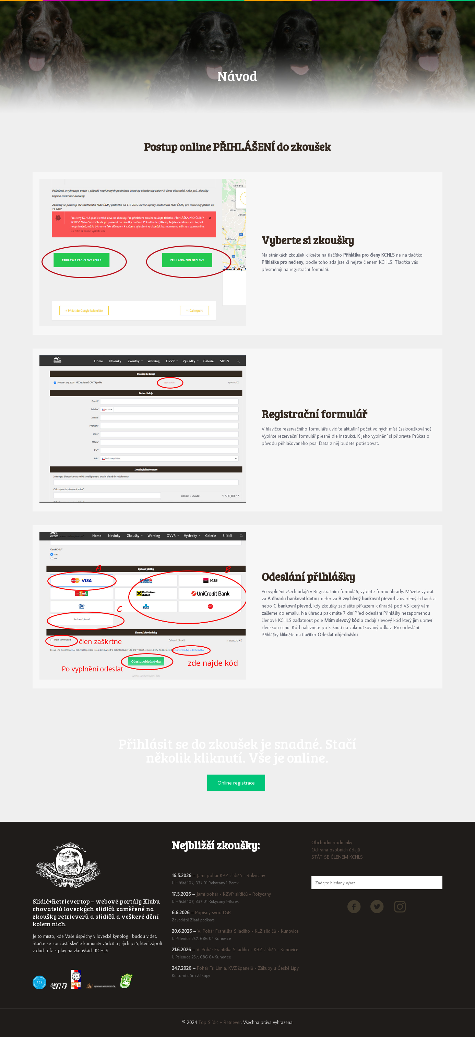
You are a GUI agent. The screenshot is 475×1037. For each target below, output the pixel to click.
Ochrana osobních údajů (335, 850)
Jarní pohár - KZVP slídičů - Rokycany (234, 894)
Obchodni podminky (331, 842)
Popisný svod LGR (213, 912)
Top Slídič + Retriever (219, 1022)
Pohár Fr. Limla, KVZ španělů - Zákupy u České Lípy (248, 968)
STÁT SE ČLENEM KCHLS (337, 857)
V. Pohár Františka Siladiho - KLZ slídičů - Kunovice (248, 931)
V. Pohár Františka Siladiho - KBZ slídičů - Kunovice (247, 949)
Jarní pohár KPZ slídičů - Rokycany (231, 875)
